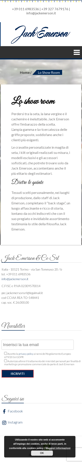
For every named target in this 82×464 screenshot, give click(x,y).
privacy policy (26, 353)
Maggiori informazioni (57, 448)
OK (42, 453)
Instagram (12, 422)
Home (25, 72)
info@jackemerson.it (41, 13)
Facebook (12, 411)
